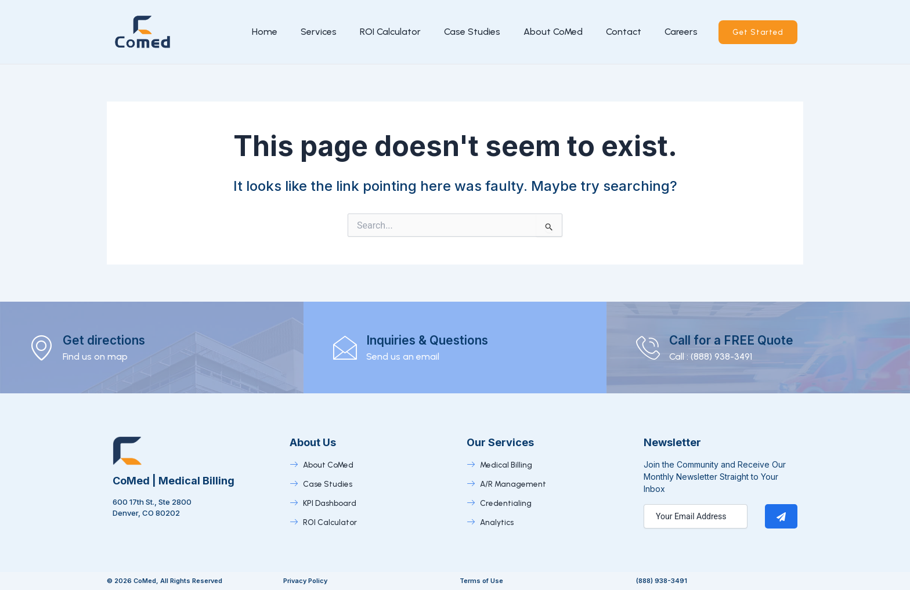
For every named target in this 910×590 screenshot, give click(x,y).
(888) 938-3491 (661, 581)
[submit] (781, 516)
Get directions (113, 339)
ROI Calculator (388, 31)
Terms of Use (481, 581)
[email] (696, 516)
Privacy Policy (305, 581)
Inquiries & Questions (440, 339)
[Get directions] (43, 347)
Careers (678, 31)
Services (316, 31)
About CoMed (550, 31)
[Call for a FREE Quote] (650, 347)
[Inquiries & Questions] (347, 347)
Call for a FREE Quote (744, 339)
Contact (621, 31)
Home (262, 31)
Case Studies (470, 31)
